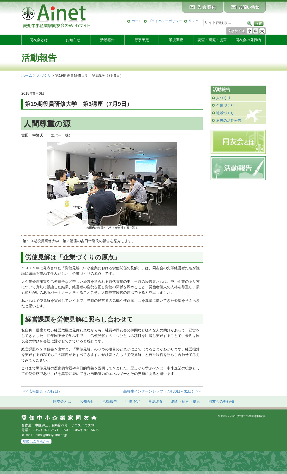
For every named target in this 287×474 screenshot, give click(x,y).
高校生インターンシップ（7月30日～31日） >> (161, 391)
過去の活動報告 (229, 120)
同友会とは (39, 40)
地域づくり (225, 113)
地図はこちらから (36, 441)
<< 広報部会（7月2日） (42, 391)
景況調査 (176, 40)
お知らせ (73, 40)
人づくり (223, 98)
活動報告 (107, 40)
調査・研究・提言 (212, 40)
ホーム (137, 21)
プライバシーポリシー (165, 21)
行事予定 (141, 40)
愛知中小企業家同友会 (60, 418)
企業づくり (225, 105)
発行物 (248, 40)
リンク (193, 21)
